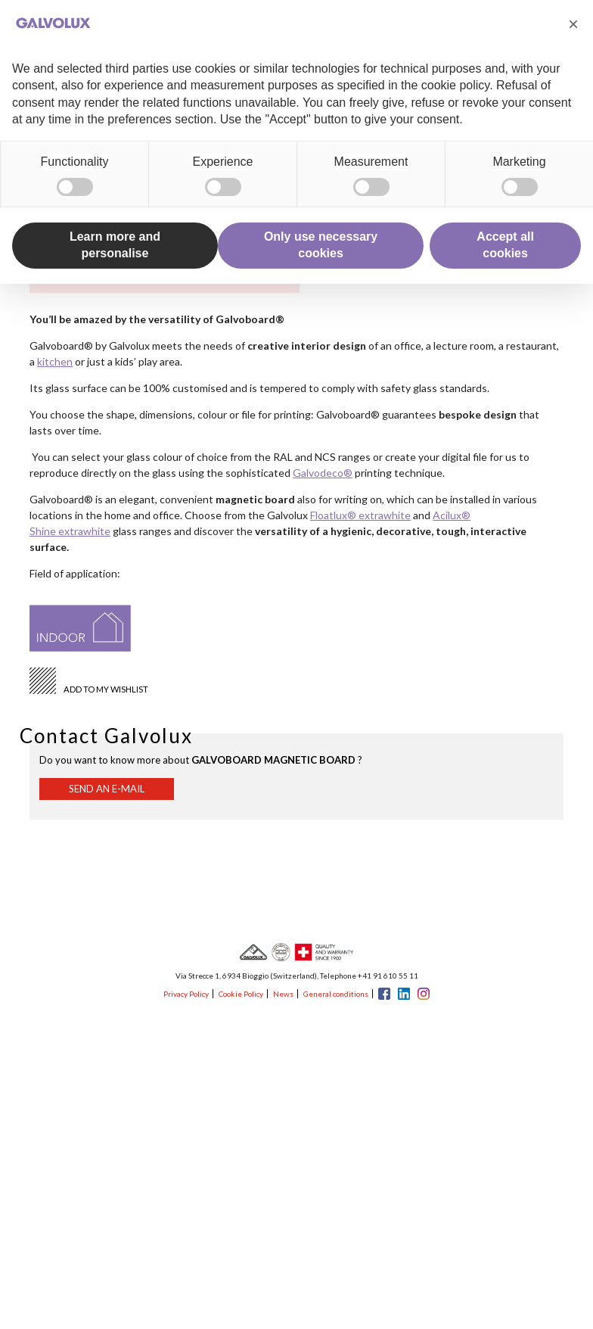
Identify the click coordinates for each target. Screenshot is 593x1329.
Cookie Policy (241, 993)
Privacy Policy (186, 993)
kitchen (55, 361)
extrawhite (385, 515)
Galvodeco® (322, 472)
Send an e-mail (106, 789)
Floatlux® (334, 515)
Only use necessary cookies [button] (320, 245)
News (283, 993)
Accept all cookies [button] (505, 245)
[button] (573, 24)
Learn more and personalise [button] (115, 245)
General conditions (335, 993)
